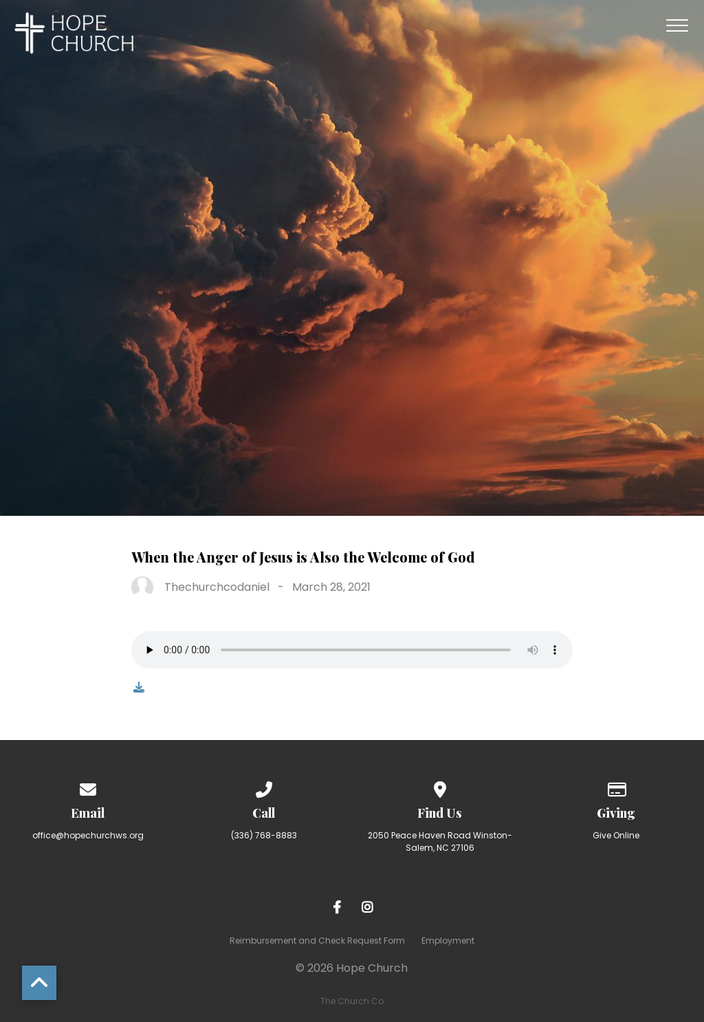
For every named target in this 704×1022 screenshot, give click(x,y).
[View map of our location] (440, 787)
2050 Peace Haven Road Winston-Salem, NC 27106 (440, 841)
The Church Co (352, 1001)
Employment (447, 940)
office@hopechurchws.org (88, 835)
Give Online (616, 835)
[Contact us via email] (88, 787)
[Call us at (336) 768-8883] (264, 787)
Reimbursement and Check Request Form (317, 940)
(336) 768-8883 (264, 835)
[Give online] (616, 787)
